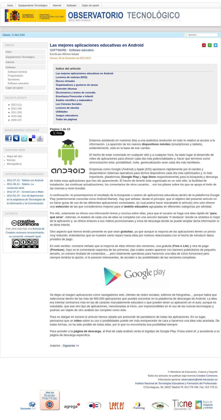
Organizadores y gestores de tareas (77, 85)
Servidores (14, 79)
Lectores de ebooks (67, 107)
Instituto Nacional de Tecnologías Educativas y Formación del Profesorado (176, 383)
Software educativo (81, 50)
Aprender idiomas (66, 88)
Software (71, 5)
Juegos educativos (67, 115)
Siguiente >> (71, 345)
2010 (12, 116)
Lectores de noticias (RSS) (71, 77)
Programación (15, 75)
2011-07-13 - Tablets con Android (25, 180)
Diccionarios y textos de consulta (76, 92)
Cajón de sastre (90, 5)
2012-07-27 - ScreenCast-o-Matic (25, 191)
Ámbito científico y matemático (74, 100)
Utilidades (62, 111)
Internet (57, 5)
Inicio (10, 5)
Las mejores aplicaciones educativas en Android (97, 45)
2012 (12, 108)
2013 (12, 104)
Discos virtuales (65, 81)
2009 (12, 120)
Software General (17, 71)
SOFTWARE (58, 50)
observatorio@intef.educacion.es (199, 379)
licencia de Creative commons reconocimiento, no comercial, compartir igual (25, 232)
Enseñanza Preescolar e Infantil (74, 96)
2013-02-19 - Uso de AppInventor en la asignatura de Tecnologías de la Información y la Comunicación (26, 199)
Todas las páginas (66, 119)
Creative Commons (206, 375)
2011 (12, 112)
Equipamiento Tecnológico (32, 5)
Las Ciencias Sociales (69, 104)
